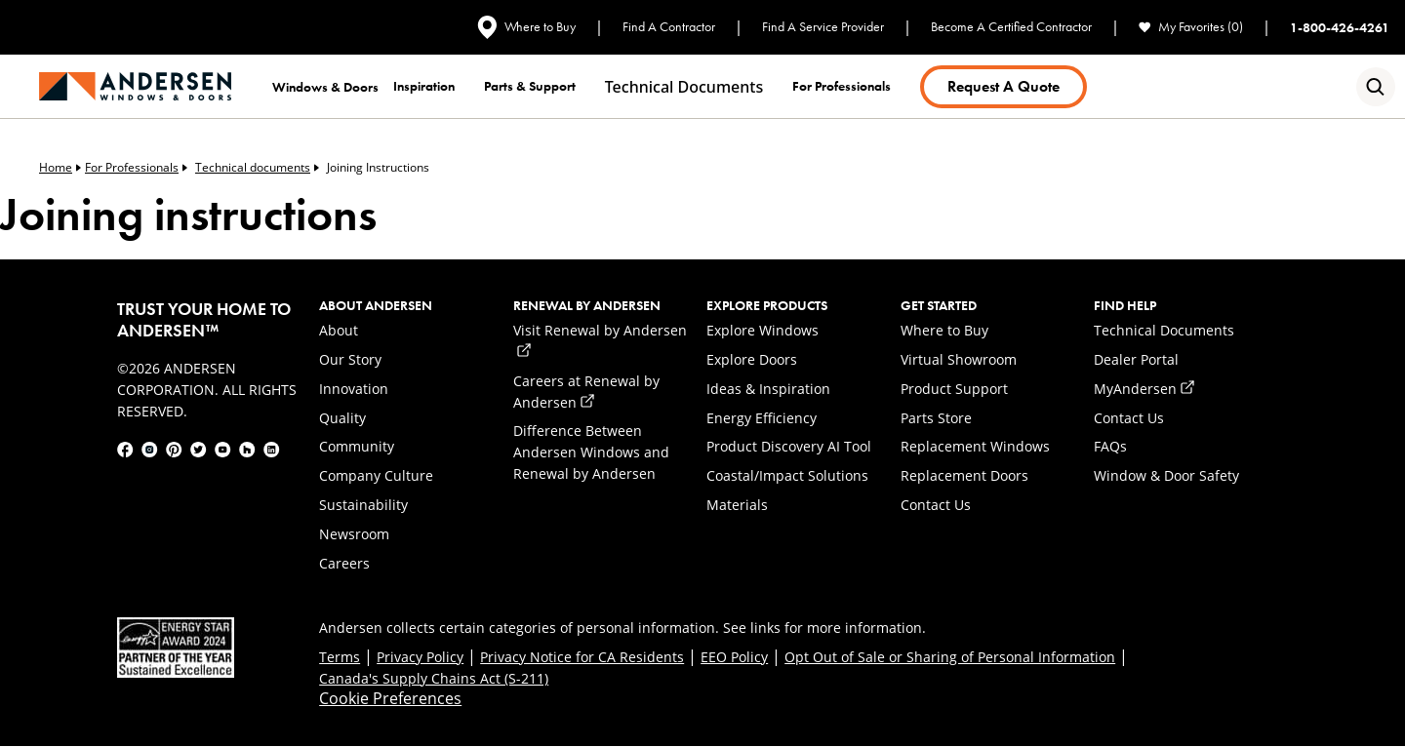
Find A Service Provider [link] (823, 27)
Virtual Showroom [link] (959, 359)
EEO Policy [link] (734, 657)
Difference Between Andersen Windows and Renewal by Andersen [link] (591, 452)
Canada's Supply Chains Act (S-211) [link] (433, 678)
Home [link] (60, 168)
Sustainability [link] (363, 504)
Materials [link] (737, 504)
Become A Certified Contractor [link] (1011, 27)
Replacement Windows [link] (975, 446)
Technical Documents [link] (1164, 330)
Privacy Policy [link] (420, 657)
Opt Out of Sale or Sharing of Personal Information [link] (949, 657)
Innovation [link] (353, 388)
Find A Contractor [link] (668, 27)
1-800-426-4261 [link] (1339, 27)
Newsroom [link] (354, 534)
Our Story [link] (350, 359)
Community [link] (356, 446)
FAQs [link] (1110, 446)
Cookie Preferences (390, 698)
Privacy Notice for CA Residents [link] (582, 657)
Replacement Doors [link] (964, 475)
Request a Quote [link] (1003, 86)
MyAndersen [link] (1144, 388)
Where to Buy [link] (526, 27)
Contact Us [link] (936, 504)
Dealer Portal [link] (1136, 359)
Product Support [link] (954, 388)
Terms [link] (339, 657)
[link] (135, 86)
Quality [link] (342, 418)
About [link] (338, 330)
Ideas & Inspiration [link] (768, 388)
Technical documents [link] (684, 87)
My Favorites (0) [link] (1191, 27)
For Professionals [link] (136, 168)
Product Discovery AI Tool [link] (788, 446)
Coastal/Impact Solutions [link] (787, 475)
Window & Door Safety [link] (1166, 475)
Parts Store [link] (936, 418)
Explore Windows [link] (762, 330)
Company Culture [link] (376, 475)
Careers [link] (344, 563)
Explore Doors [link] (751, 359)
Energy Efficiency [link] (761, 418)
